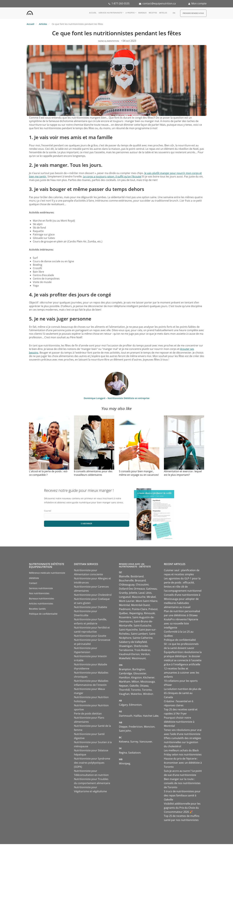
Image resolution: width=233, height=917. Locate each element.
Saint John (125, 730)
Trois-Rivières (142, 650)
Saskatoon (134, 752)
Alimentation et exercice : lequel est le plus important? (183, 473)
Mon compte (198, 3)
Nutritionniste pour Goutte (90, 635)
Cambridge (125, 673)
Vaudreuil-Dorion (129, 654)
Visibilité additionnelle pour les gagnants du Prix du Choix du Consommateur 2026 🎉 (182, 808)
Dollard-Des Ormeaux (132, 588)
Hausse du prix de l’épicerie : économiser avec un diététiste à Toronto (183, 762)
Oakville (134, 685)
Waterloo (136, 694)
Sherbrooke (141, 646)
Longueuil (125, 597)
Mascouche (138, 597)
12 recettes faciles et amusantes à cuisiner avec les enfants (181, 672)
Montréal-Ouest (140, 605)
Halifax (138, 715)
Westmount (139, 658)
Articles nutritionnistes (41, 603)
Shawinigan (126, 646)
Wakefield (124, 658)
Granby (123, 592)
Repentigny (136, 613)
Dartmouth (125, 715)
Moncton (149, 726)
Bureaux (142, 12)
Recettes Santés (37, 608)
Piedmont (125, 609)
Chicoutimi (142, 584)
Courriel (47, 510)
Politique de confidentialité (43, 613)
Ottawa (144, 685)
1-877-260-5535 (121, 3)
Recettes (153, 12)
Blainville (124, 576)
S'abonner (86, 523)
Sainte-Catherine (143, 638)
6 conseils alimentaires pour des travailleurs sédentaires (93, 473)
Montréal (124, 605)
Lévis (149, 592)
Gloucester (139, 673)
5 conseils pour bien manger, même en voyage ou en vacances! (139, 473)
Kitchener (149, 677)
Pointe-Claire (139, 609)
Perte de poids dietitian (88, 713)
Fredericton (136, 726)
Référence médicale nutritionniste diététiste (47, 575)
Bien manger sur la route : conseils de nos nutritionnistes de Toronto (182, 783)
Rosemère (125, 617)
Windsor (148, 694)
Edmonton (135, 704)
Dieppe (123, 726)
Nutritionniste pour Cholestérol (93, 595)
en (174, 13)
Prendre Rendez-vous (193, 13)
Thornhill (124, 689)
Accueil (92, 12)
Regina (123, 752)
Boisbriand (137, 576)
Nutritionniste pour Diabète (90, 607)
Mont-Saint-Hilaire (146, 601)
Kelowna (124, 741)
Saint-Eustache (142, 625)
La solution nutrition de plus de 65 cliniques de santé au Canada (182, 693)
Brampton (125, 669)
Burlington (138, 669)
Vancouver (145, 741)
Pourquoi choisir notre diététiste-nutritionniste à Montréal (179, 722)
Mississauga (147, 681)
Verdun (145, 654)
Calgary (123, 704)
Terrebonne (126, 650)
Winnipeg (124, 763)
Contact (33, 583)
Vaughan (124, 694)
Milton (135, 681)
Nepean (123, 685)
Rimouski (149, 613)
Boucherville (126, 580)
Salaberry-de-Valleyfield (133, 642)
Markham (124, 681)
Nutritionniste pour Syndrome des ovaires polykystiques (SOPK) (92, 762)
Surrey (134, 741)
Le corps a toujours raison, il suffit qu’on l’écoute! (112, 176)
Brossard (140, 580)
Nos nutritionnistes (39, 593)
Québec (123, 613)
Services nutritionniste (110, 12)
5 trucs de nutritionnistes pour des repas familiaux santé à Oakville (182, 795)
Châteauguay (127, 584)
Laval (142, 592)
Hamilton (124, 677)
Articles (163, 12)
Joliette (133, 592)
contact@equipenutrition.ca (159, 3)
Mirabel (151, 597)
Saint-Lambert (139, 633)
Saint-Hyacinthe (128, 629)
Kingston (136, 677)
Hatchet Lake (150, 715)
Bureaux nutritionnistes (41, 598)
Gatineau (151, 588)
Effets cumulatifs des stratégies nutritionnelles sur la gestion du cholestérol (182, 742)
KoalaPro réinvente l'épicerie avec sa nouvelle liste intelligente (181, 623)
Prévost (153, 609)
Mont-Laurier (127, 601)
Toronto (136, 689)
